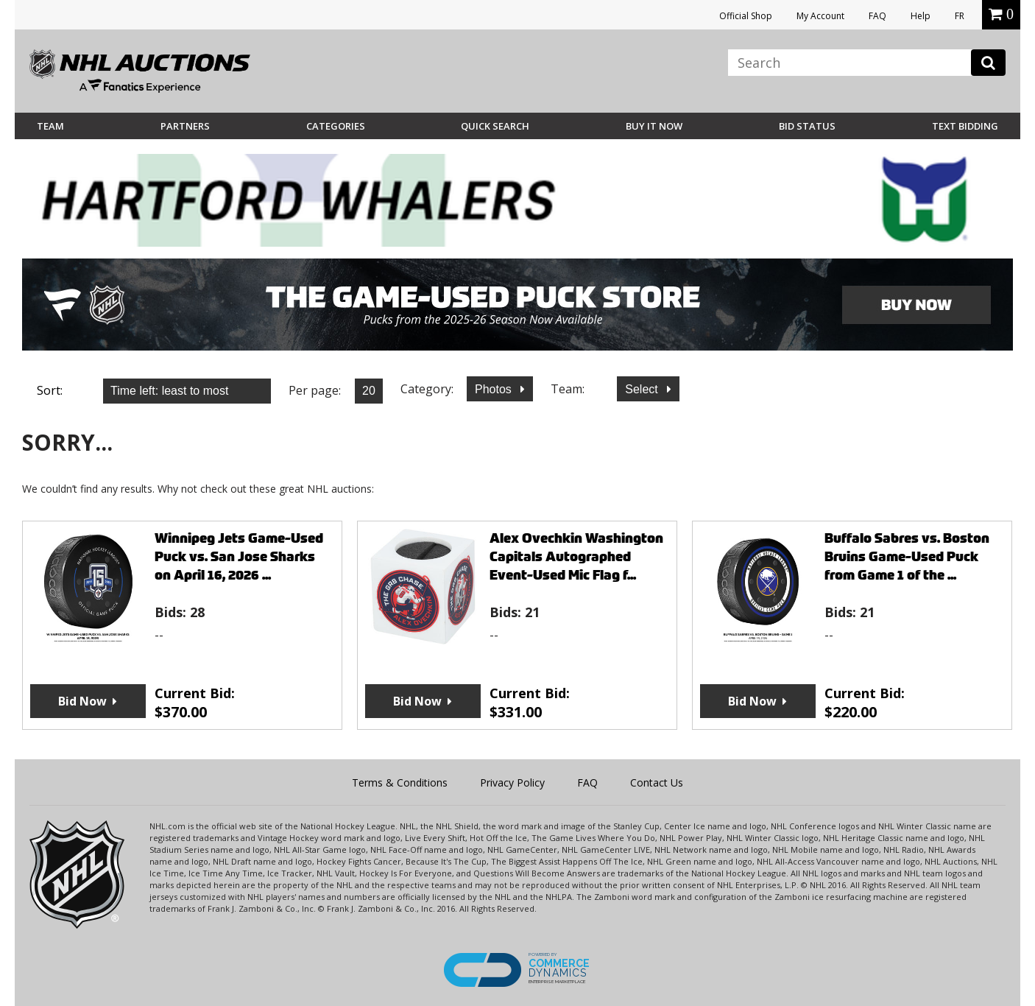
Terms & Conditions (400, 782)
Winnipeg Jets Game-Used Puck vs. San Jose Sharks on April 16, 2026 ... (239, 556)
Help (920, 16)
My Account (820, 16)
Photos (495, 389)
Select (643, 389)
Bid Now (82, 701)
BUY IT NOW (654, 126)
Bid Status (807, 126)
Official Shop (745, 16)
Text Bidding (965, 126)
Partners (185, 126)
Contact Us (656, 782)
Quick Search (495, 126)
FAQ (877, 16)
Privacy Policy (512, 782)
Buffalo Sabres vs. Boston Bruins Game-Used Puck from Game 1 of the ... (906, 556)
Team (50, 126)
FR (959, 16)
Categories (335, 126)
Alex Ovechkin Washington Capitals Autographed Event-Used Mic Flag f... (576, 556)
